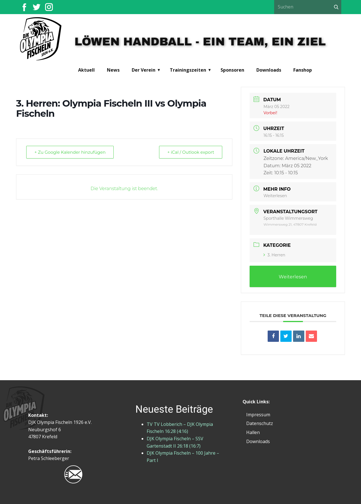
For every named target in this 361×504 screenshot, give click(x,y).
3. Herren (274, 254)
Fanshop (302, 70)
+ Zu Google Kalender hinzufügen (69, 152)
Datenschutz (259, 423)
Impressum (258, 414)
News (113, 70)
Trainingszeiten (188, 70)
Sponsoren (232, 70)
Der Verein (143, 70)
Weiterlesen (275, 195)
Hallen (253, 432)
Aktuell (86, 70)
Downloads (268, 70)
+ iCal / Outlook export (190, 152)
